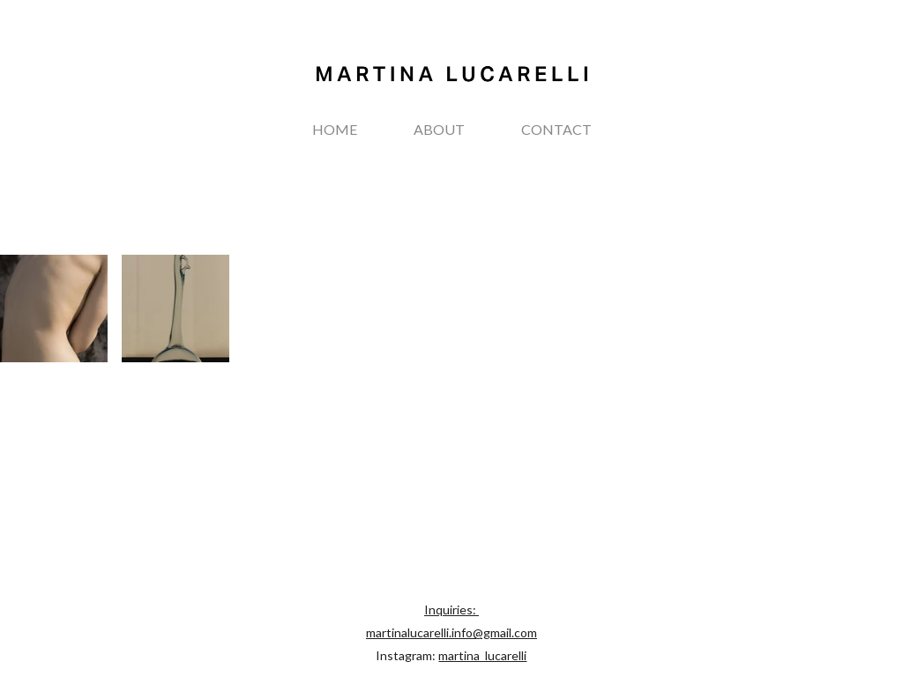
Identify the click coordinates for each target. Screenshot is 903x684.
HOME (334, 129)
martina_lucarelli (482, 655)
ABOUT (439, 129)
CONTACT (556, 129)
